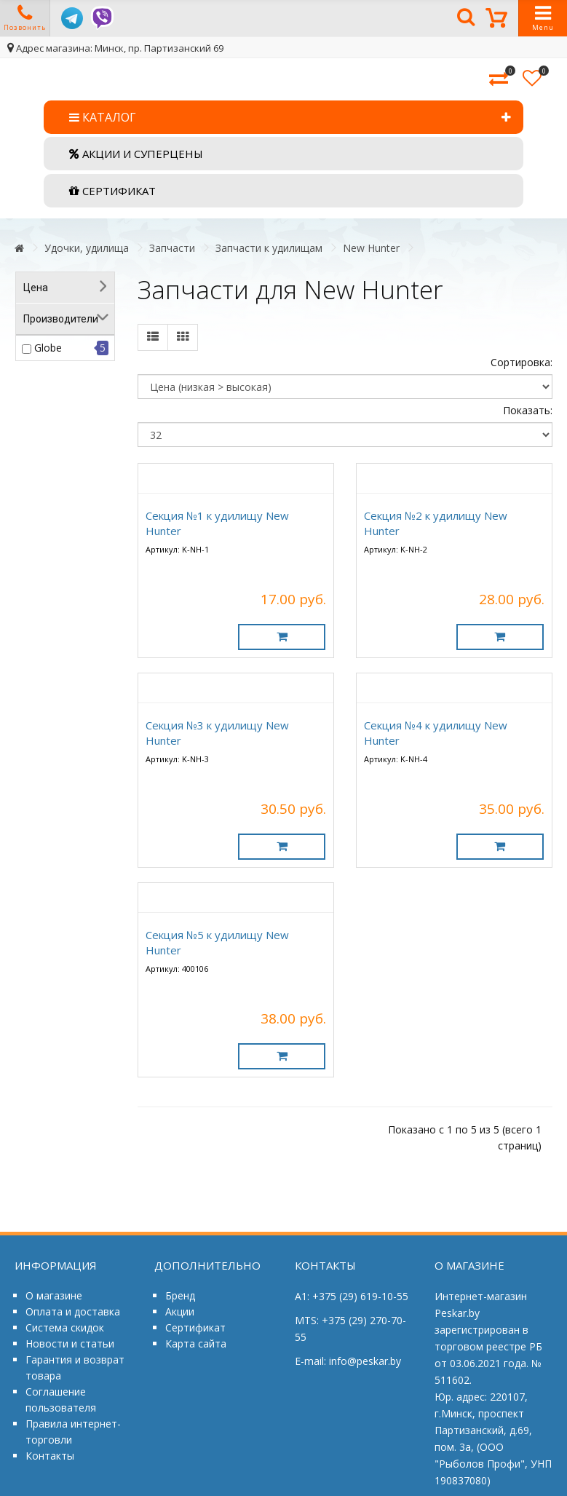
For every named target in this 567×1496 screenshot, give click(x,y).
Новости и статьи (69, 1343)
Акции (179, 1311)
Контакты (49, 1456)
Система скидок (64, 1327)
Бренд (180, 1295)
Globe (48, 348)
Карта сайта (195, 1343)
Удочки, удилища (86, 248)
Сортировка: (521, 362)
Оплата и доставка (72, 1311)
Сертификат (195, 1327)
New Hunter (371, 248)
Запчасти (172, 248)
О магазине (53, 1295)
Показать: (527, 410)
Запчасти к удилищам (268, 248)
